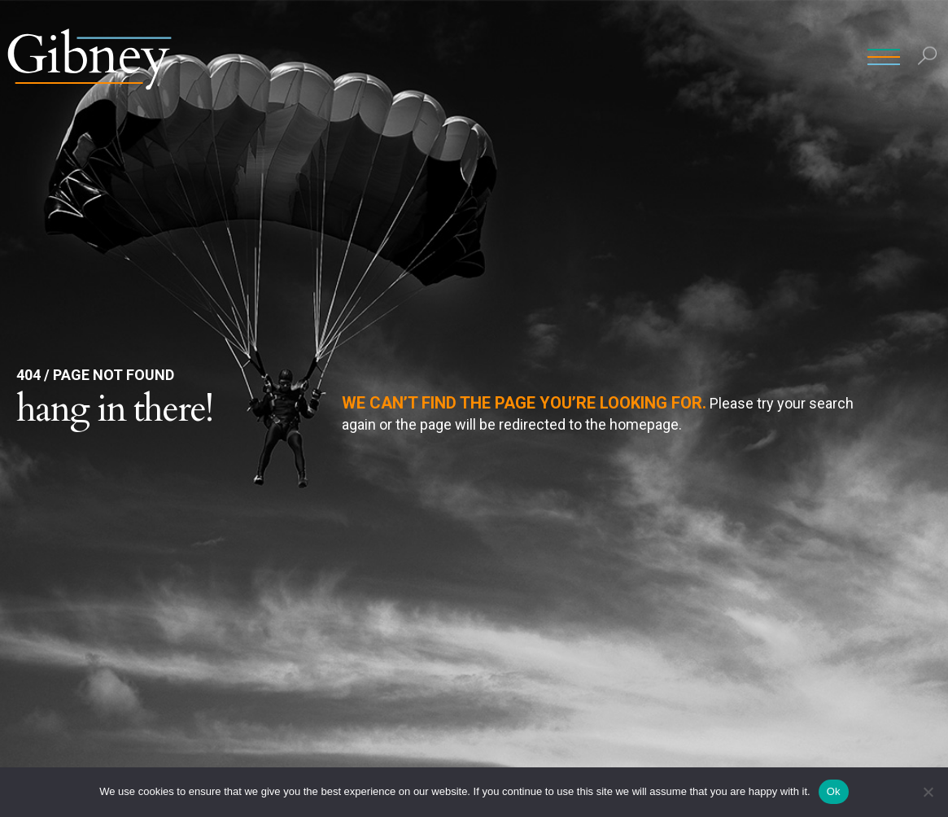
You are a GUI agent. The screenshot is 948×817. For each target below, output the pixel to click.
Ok (834, 791)
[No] (928, 792)
